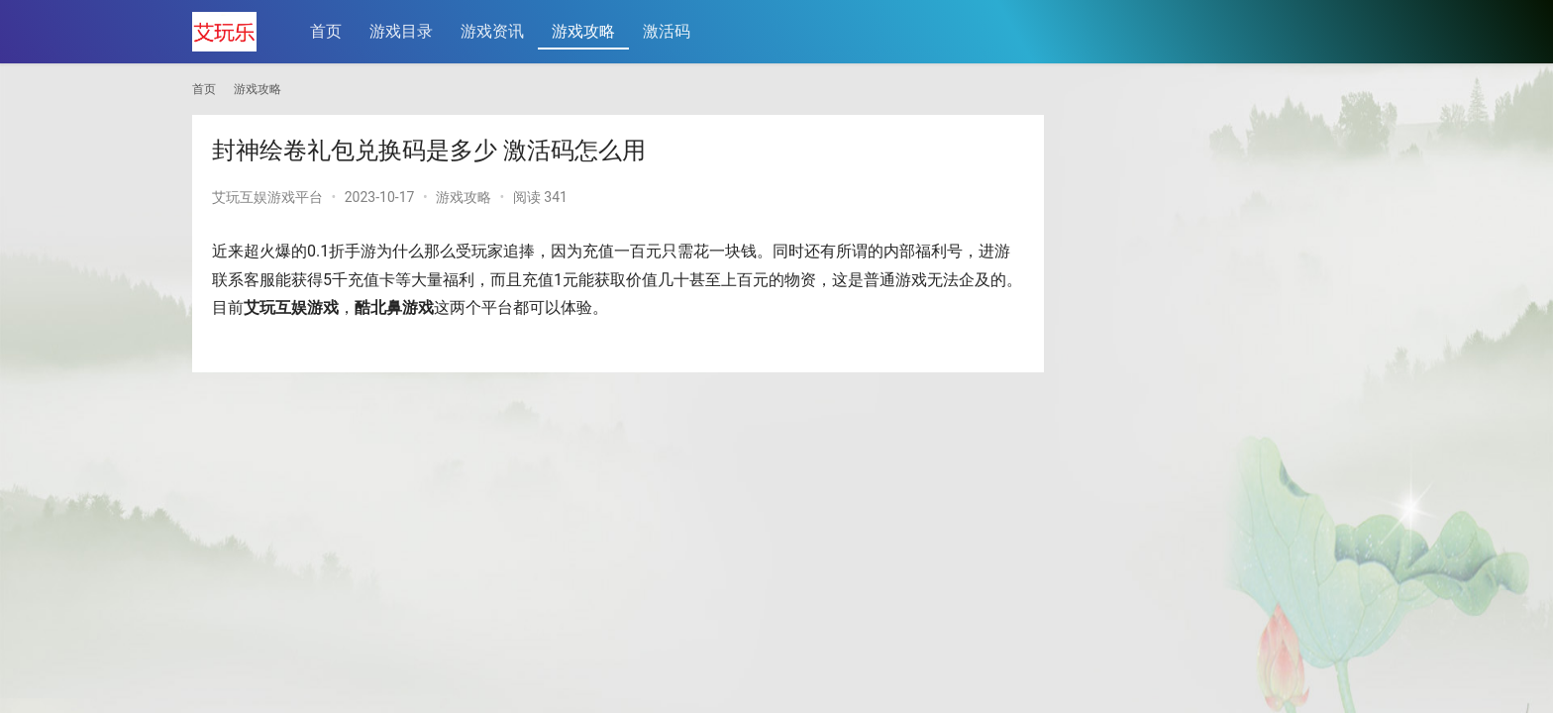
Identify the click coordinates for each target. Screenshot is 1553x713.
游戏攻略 (583, 31)
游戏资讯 (492, 31)
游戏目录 (401, 31)
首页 (326, 31)
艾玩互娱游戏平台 (267, 197)
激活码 (666, 31)
